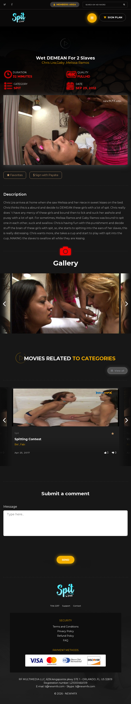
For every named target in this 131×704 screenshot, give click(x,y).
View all (117, 370)
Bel (16, 444)
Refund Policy (65, 635)
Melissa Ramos (77, 63)
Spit (16, 433)
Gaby (61, 63)
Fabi (22, 444)
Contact (77, 605)
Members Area (65, 4)
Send (65, 559)
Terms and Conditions (65, 626)
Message (10, 507)
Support (66, 605)
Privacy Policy (65, 631)
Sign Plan (113, 17)
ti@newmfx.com (54, 686)
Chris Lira (49, 63)
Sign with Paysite (45, 175)
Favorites (15, 175)
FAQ (65, 640)
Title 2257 (54, 605)
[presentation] (4, 303)
